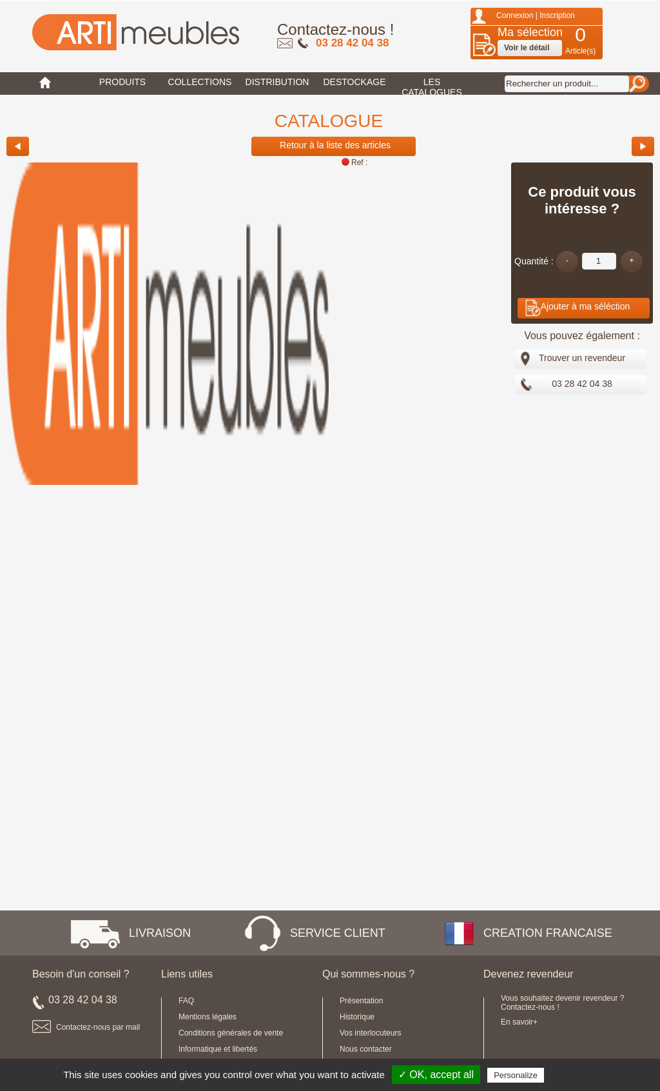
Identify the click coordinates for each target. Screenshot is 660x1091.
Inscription (557, 15)
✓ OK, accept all (436, 1074)
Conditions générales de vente (231, 1032)
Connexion (514, 15)
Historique (357, 1016)
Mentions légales (208, 1016)
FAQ (186, 1000)
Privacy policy (578, 1075)
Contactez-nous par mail (98, 1027)
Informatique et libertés (218, 1049)
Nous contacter (366, 1049)
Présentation (361, 1000)
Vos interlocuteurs (370, 1032)
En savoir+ (519, 1022)
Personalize (516, 1075)
